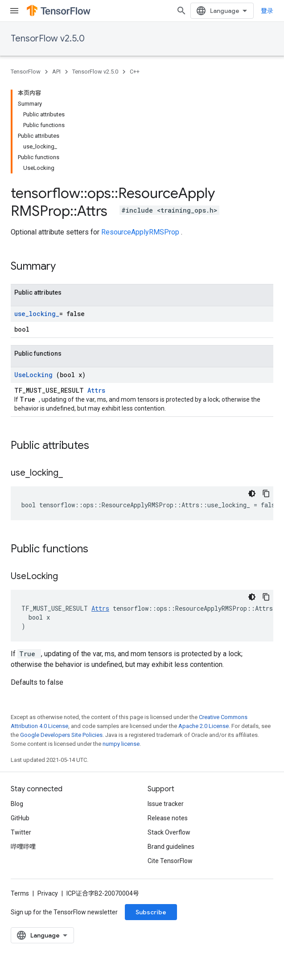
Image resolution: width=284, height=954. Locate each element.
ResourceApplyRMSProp (141, 232)
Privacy (47, 893)
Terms (20, 893)
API (56, 71)
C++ (135, 71)
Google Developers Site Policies (61, 735)
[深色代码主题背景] (252, 493)
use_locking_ (36, 313)
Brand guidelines (171, 846)
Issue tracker (166, 803)
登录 (267, 10)
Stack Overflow (169, 832)
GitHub (20, 818)
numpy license (121, 743)
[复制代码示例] (266, 493)
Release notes (168, 818)
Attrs (96, 390)
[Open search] (181, 10)
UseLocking (35, 374)
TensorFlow (26, 71)
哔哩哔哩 (23, 846)
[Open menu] (14, 10)
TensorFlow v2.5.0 (48, 38)
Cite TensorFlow (170, 860)
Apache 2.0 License (203, 726)
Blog (17, 803)
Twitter (21, 832)
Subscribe (151, 912)
